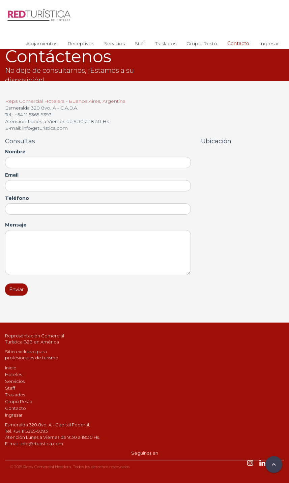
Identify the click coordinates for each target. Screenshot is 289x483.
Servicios (114, 43)
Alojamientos (41, 43)
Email (12, 175)
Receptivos (80, 43)
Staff (140, 43)
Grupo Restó (201, 43)
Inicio (11, 367)
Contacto (238, 43)
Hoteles (13, 374)
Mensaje (16, 225)
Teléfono (17, 198)
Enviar (16, 289)
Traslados (165, 43)
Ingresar (269, 43)
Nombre (15, 152)
